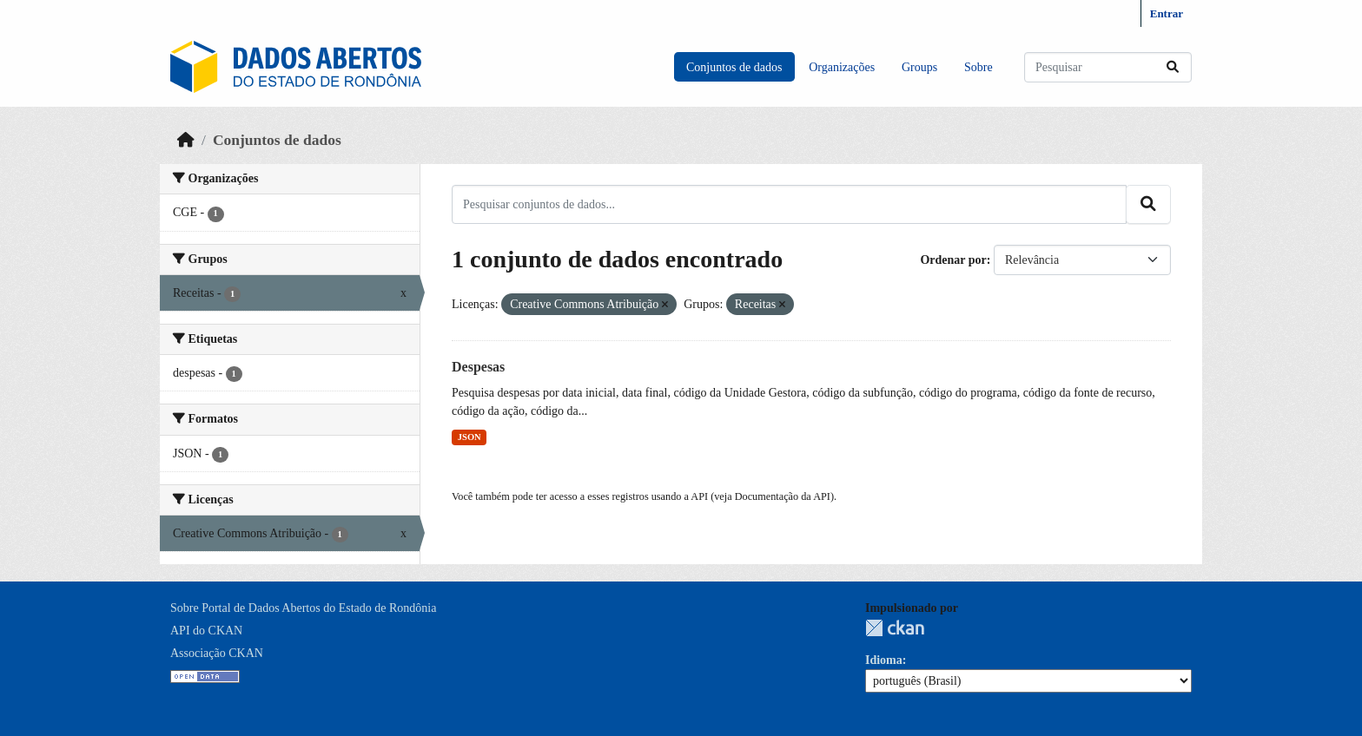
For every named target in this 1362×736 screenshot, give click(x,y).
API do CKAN (206, 630)
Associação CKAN (216, 653)
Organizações (842, 67)
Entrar (1166, 13)
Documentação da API (782, 496)
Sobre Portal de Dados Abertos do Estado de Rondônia (303, 607)
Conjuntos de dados (734, 67)
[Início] (186, 139)
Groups (919, 67)
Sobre (978, 67)
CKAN (894, 628)
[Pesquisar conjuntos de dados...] (1108, 67)
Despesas (478, 366)
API (699, 496)
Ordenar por (953, 259)
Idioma (883, 660)
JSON (469, 437)
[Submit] (1172, 67)
